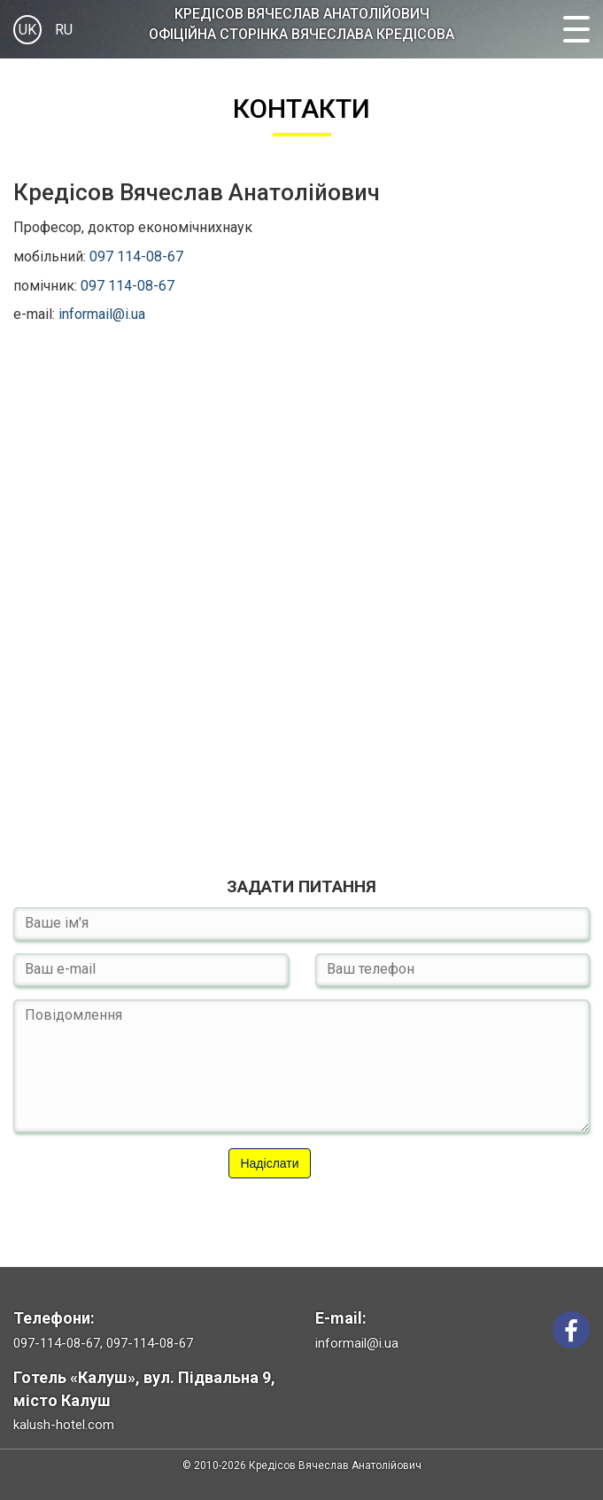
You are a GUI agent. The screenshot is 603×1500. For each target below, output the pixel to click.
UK (27, 29)
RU (64, 29)
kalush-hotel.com (63, 1425)
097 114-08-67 (136, 256)
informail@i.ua (101, 314)
